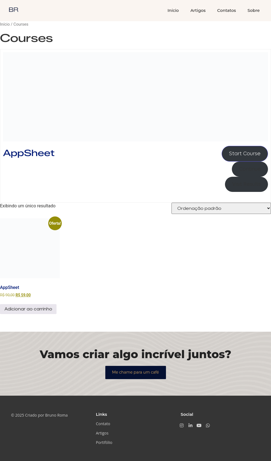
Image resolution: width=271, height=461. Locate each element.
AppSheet (29, 153)
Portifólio (104, 442)
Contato (103, 423)
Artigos (198, 10)
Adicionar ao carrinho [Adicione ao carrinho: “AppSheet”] (28, 309)
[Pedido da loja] (221, 208)
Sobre (254, 10)
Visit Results (246, 184)
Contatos (226, 10)
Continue (250, 169)
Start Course (245, 154)
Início (173, 10)
